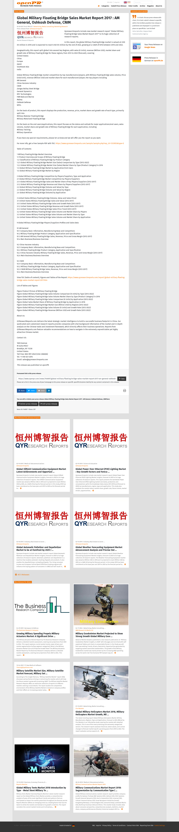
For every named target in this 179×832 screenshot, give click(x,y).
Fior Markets (80, 708)
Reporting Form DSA (146, 825)
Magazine (150, 6)
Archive (142, 6)
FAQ (93, 825)
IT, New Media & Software (33, 665)
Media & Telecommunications (34, 463)
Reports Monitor (21, 784)
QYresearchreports (36, 29)
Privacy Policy (106, 825)
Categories (105, 6)
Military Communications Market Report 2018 (90, 784)
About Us (159, 6)
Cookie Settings (159, 825)
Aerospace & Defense (31, 628)
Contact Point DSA (133, 825)
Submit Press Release (118, 6)
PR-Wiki (109, 2)
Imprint (117, 2)
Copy (122, 379)
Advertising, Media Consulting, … (94, 628)
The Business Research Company (27, 630)
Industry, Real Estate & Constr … (35, 542)
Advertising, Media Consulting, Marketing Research (51, 26)
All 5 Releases (21, 575)
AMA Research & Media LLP (84, 630)
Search (157, 2)
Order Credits (133, 6)
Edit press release (49, 404)
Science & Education (90, 463)
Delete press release (27, 404)
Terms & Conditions (119, 825)
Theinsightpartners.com (24, 667)
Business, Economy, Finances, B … (36, 782)
